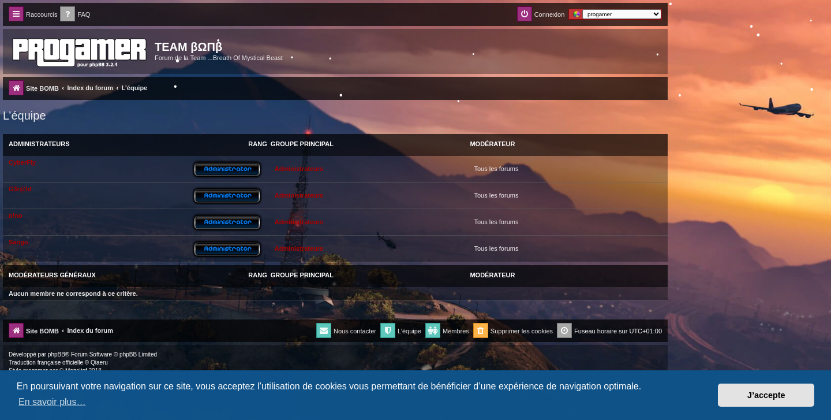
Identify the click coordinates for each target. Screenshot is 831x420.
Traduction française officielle (46, 362)
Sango (18, 242)
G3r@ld (20, 188)
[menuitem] (75, 14)
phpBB (56, 354)
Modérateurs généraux (52, 275)
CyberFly (22, 162)
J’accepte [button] (766, 395)
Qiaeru (99, 362)
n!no (16, 215)
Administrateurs (39, 143)
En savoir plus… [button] (52, 402)
